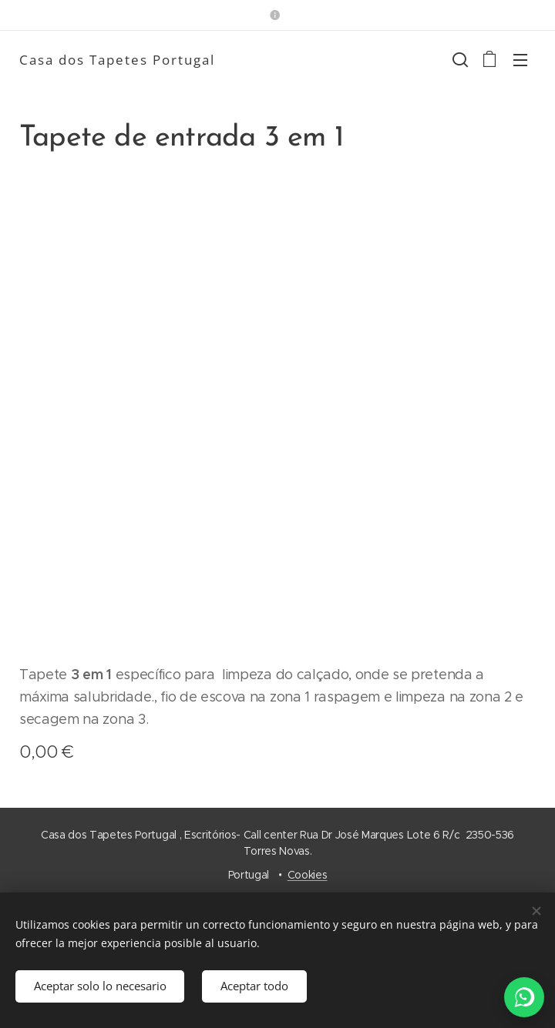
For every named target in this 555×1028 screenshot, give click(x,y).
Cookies (308, 875)
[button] (458, 59)
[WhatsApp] (524, 997)
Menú (520, 60)
